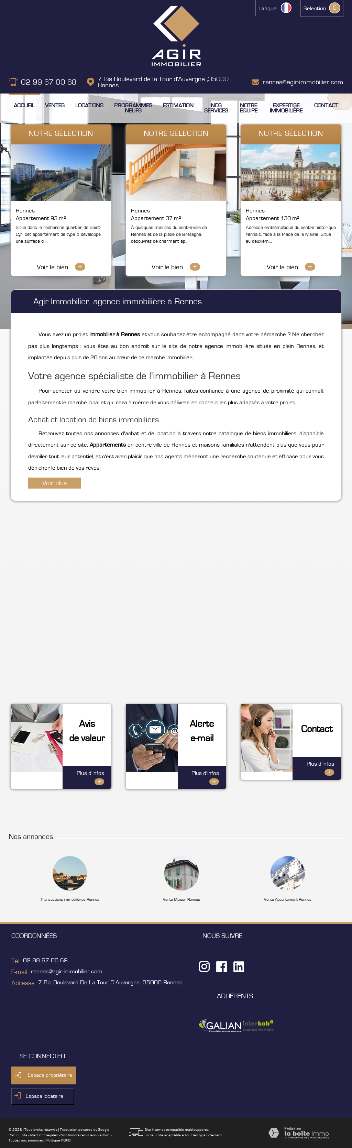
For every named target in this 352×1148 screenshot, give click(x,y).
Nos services (216, 107)
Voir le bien (61, 267)
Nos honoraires (73, 1126)
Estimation (178, 105)
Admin (104, 1126)
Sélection (315, 8)
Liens (92, 1126)
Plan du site (18, 1126)
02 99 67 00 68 (49, 82)
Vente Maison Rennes (181, 890)
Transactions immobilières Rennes (70, 890)
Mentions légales (44, 1126)
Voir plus (54, 483)
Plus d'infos (90, 768)
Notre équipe (248, 107)
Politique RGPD (58, 1131)
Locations (89, 105)
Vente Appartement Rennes (287, 890)
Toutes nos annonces (26, 1131)
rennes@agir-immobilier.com (303, 82)
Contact (326, 105)
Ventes (55, 105)
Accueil (24, 105)
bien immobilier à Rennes (149, 391)
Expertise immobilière (286, 107)
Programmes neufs (133, 107)
